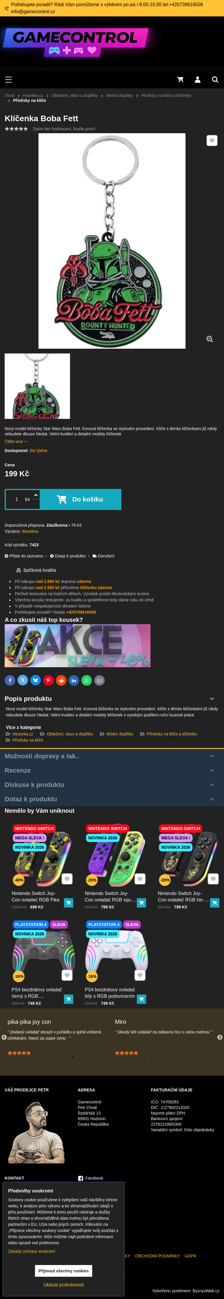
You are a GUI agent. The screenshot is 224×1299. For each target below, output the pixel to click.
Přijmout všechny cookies (63, 1271)
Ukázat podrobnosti (63, 1284)
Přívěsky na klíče (28, 740)
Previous (4, 1037)
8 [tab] (134, 1057)
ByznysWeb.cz (205, 1290)
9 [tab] (143, 1057)
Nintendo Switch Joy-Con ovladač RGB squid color (111, 896)
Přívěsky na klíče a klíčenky (172, 734)
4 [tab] (99, 1057)
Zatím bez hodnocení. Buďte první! (64, 128)
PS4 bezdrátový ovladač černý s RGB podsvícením (37, 992)
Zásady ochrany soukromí (31, 1251)
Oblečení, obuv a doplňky (70, 734)
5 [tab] (108, 1057)
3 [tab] (90, 1057)
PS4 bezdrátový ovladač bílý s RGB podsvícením (111, 989)
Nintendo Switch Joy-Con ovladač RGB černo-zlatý (184, 896)
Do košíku (87, 499)
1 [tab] (73, 1057)
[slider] (16, 128)
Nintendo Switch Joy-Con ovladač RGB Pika (36, 893)
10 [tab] (151, 1057)
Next (220, 1037)
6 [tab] (116, 1057)
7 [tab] (125, 1057)
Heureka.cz (23, 734)
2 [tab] (81, 1057)
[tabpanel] (58, 1046)
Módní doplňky (120, 734)
